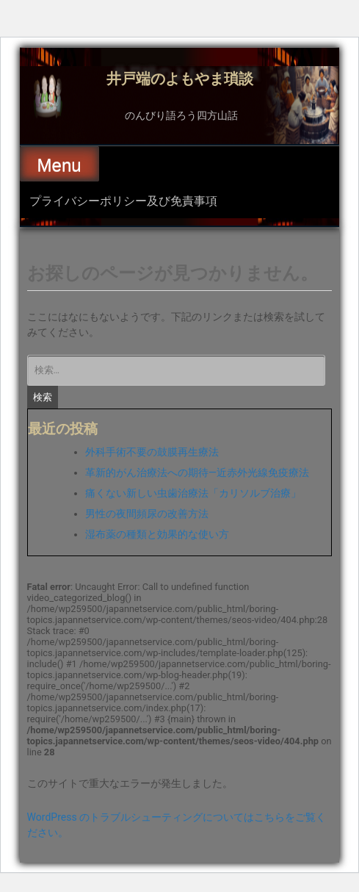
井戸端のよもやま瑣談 (179, 77)
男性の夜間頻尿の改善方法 (146, 513)
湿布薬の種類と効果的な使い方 (157, 534)
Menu (59, 165)
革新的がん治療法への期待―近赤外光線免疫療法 (197, 472)
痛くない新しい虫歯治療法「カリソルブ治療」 (193, 493)
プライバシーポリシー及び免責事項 (123, 200)
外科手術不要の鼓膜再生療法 (152, 452)
